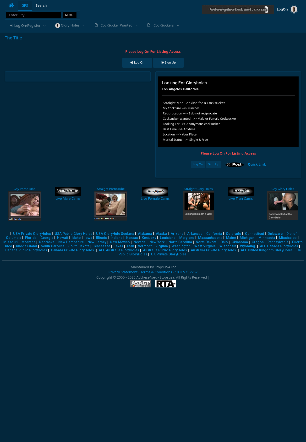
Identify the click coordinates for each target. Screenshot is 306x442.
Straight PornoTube (111, 189)
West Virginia (205, 246)
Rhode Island (26, 246)
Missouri (10, 242)
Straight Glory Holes (198, 189)
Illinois (101, 238)
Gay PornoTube (24, 189)
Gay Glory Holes (283, 189)
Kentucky (149, 238)
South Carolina (53, 246)
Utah (130, 246)
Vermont (145, 246)
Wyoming (247, 246)
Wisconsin (227, 246)
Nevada (140, 242)
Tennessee (101, 246)
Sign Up (213, 164)
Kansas (132, 238)
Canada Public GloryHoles (26, 250)
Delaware (275, 234)
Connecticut (254, 234)
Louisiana (167, 238)
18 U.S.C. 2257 (186, 272)
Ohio (224, 242)
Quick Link (257, 164)
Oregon (258, 242)
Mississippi (288, 238)
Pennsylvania (278, 242)
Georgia (46, 238)
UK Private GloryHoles (168, 254)
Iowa (88, 238)
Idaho (76, 238)
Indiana (116, 238)
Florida (31, 238)
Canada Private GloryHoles (72, 250)
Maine (231, 238)
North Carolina (180, 242)
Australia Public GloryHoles (165, 250)
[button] (27, 25)
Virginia (161, 246)
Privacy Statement (122, 272)
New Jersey (96, 242)
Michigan (247, 238)
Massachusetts (210, 238)
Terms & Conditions (156, 272)
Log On (198, 164)
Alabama (145, 234)
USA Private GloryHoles (32, 234)
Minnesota (266, 238)
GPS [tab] (25, 5)
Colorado (233, 234)
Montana (28, 242)
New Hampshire (71, 242)
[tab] (11, 5)
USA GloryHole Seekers (115, 234)
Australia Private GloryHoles (213, 250)
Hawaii (62, 238)
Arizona (177, 234)
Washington (181, 246)
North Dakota (206, 242)
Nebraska (47, 242)
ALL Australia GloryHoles (119, 250)
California (214, 234)
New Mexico (120, 242)
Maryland (186, 238)
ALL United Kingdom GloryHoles (267, 250)
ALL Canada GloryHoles (279, 246)
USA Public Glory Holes (73, 234)
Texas (118, 246)
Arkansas (194, 234)
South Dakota (78, 246)
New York (157, 242)
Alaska (161, 234)
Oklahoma (240, 242)
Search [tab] (41, 5)
